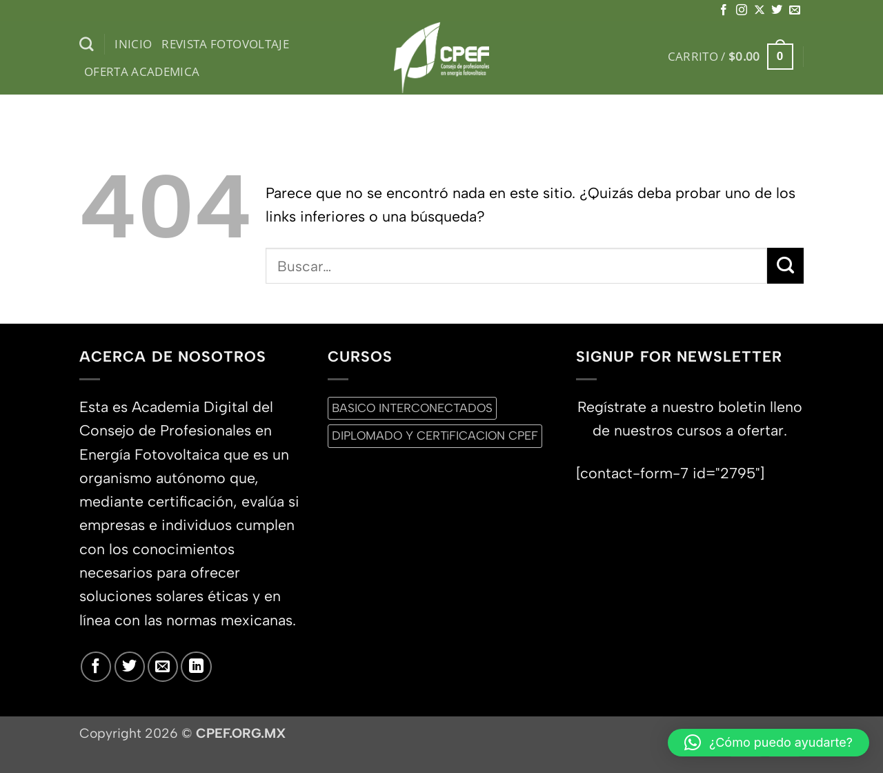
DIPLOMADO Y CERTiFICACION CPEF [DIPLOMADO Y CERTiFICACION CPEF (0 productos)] (435, 435)
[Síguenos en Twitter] (776, 10)
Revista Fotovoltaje (225, 44)
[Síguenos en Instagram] (741, 10)
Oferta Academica (142, 71)
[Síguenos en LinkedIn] (196, 667)
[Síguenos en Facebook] (723, 10)
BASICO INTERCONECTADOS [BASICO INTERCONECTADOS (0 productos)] (412, 408)
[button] (730, 56)
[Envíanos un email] (794, 10)
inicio (133, 44)
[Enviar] (785, 266)
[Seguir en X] (759, 10)
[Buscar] (86, 44)
